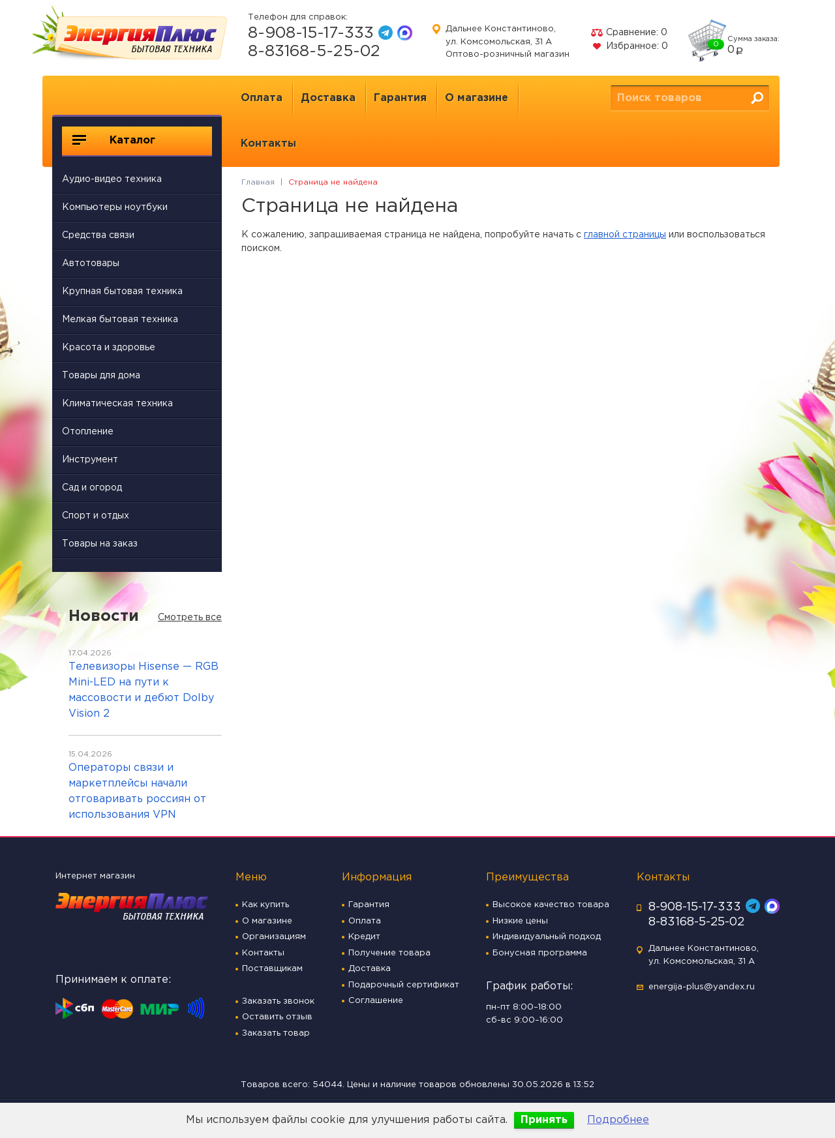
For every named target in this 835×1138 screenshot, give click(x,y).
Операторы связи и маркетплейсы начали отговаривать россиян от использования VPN (137, 791)
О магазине (476, 98)
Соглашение (375, 1000)
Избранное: (629, 46)
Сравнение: (628, 33)
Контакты (268, 144)
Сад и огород (92, 488)
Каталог (113, 140)
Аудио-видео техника (112, 179)
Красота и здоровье (108, 348)
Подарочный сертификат (403, 985)
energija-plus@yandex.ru (701, 987)
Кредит (364, 936)
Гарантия (400, 98)
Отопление (88, 432)
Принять (544, 1120)
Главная (258, 182)
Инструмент (90, 460)
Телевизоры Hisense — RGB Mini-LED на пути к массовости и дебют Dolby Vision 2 (143, 690)
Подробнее (618, 1120)
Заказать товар (276, 1033)
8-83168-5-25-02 (314, 51)
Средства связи (98, 235)
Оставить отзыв (277, 1017)
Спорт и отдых (95, 516)
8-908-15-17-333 (311, 33)
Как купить (265, 904)
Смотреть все (190, 617)
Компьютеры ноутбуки (115, 207)
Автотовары (90, 263)
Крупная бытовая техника (122, 291)
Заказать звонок (278, 1001)
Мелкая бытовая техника (120, 319)
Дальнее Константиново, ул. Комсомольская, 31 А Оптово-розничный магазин (507, 41)
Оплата (261, 98)
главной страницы (625, 235)
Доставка (328, 98)
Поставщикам (272, 968)
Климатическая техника (117, 404)
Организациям (274, 936)
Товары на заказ (100, 544)
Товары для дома (101, 376)
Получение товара (389, 953)
